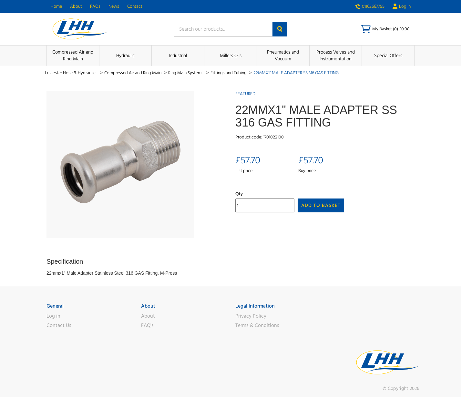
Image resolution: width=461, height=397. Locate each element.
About (76, 6)
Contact (134, 6)
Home (56, 6)
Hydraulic (125, 55)
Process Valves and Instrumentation (335, 55)
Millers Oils (230, 55)
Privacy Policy (250, 316)
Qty (239, 193)
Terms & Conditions (257, 325)
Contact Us (58, 325)
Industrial (178, 55)
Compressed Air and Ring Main (72, 55)
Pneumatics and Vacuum (283, 55)
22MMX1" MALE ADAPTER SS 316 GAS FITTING (296, 73)
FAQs (95, 6)
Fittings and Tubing (229, 73)
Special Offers (388, 55)
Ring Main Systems (186, 73)
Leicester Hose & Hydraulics (71, 73)
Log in (53, 316)
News (113, 6)
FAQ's (147, 325)
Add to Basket (321, 205)
